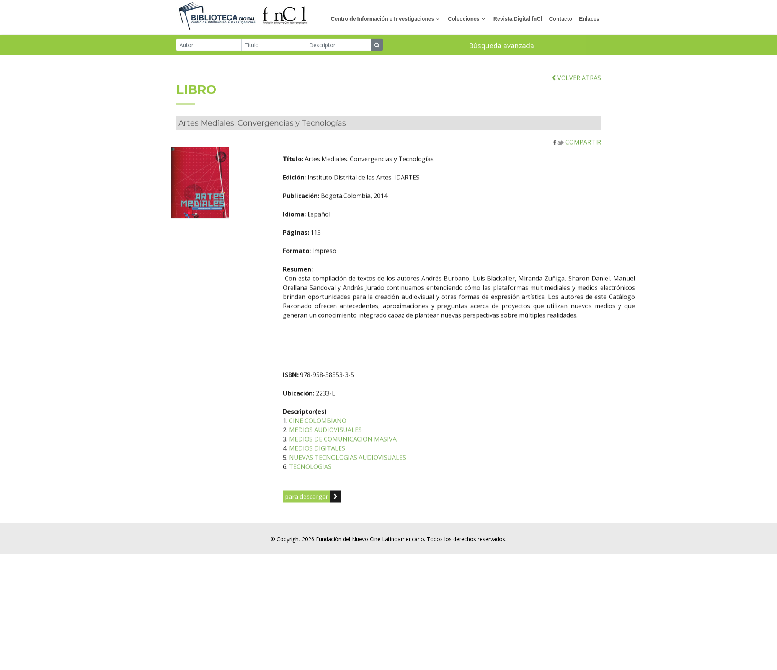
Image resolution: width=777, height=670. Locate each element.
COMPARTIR (577, 158)
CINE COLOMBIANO (349, 437)
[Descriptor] (338, 45)
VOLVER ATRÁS (576, 94)
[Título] (274, 45)
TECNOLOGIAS (342, 483)
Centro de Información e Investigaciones (382, 19)
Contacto (560, 19)
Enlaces (589, 19)
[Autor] (209, 45)
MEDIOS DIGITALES (349, 464)
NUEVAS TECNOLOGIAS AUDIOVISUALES (379, 473)
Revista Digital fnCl (517, 19)
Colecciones (463, 19)
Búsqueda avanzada (501, 46)
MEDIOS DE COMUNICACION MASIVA (374, 455)
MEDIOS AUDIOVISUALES (357, 446)
